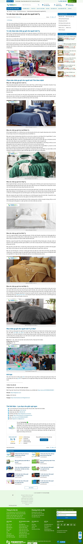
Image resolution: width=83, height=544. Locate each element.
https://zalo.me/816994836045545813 (46, 390)
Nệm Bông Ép (9, 527)
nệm (23, 376)
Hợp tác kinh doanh (23, 527)
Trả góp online (60, 5)
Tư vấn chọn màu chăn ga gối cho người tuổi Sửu (21, 481)
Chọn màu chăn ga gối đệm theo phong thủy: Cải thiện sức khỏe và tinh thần (22, 468)
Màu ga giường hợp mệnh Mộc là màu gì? (22, 461)
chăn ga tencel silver (20, 294)
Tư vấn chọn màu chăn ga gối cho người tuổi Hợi (46, 481)
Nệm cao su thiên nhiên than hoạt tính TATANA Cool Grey (70, 44)
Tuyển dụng (34, 526)
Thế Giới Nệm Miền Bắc (49, 530)
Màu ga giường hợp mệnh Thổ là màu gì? (47, 461)
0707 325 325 (23, 410)
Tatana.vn (46, 527)
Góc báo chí (54, 8)
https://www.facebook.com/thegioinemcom (22, 415)
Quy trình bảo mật (23, 535)
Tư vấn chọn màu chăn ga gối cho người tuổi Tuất (46, 468)
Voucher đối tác (62, 8)
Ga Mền (8, 530)
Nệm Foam (8, 529)
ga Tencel (21, 332)
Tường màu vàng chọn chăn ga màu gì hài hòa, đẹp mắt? (47, 454)
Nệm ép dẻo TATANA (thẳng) (70, 36)
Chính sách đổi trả (23, 532)
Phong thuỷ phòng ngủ (21, 11)
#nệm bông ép (62, 29)
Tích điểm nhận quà (36, 516)
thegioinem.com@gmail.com (18, 418)
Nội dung (10, 20)
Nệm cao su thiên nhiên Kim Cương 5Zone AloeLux (70, 58)
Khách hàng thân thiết (23, 526)
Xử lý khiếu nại (22, 524)
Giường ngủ (8, 533)
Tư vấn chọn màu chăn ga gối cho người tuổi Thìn (46, 475)
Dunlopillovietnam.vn (48, 524)
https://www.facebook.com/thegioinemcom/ (20, 397)
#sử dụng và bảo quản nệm (64, 23)
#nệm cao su (61, 27)
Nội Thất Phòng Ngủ (10, 537)
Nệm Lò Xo (8, 526)
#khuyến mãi (61, 16)
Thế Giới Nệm (18, 17)
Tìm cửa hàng (48, 5)
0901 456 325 (62, 1)
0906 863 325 (22, 412)
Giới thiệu (34, 524)
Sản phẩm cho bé (10, 535)
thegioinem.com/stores (20, 518)
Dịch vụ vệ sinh (41, 8)
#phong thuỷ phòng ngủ (64, 18)
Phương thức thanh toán (24, 533)
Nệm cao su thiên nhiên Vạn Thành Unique (70, 51)
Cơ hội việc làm (72, 5)
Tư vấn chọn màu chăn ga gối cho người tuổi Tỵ (36, 11)
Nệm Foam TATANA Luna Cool (69, 73)
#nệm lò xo (68, 27)
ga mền (19, 378)
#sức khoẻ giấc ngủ (70, 16)
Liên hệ (69, 8)
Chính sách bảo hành (23, 529)
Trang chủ (10, 11)
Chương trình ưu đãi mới (37, 512)
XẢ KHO (47, 8)
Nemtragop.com (47, 526)
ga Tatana (16, 332)
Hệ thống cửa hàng (36, 529)
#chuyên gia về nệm (63, 20)
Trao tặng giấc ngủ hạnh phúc (38, 515)
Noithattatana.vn (47, 529)
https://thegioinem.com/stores (24, 413)
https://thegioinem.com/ (16, 392)
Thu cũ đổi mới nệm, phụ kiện (38, 513)
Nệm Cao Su (9, 524)
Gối (7, 532)
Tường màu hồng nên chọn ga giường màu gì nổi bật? (22, 454)
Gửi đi (66, 517)
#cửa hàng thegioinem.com (64, 25)
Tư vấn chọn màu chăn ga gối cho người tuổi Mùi (21, 475)
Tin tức (33, 8)
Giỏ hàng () (72, 1)
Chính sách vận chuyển (24, 530)
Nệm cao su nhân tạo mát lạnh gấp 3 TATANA (69, 66)
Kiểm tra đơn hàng (23, 537)
